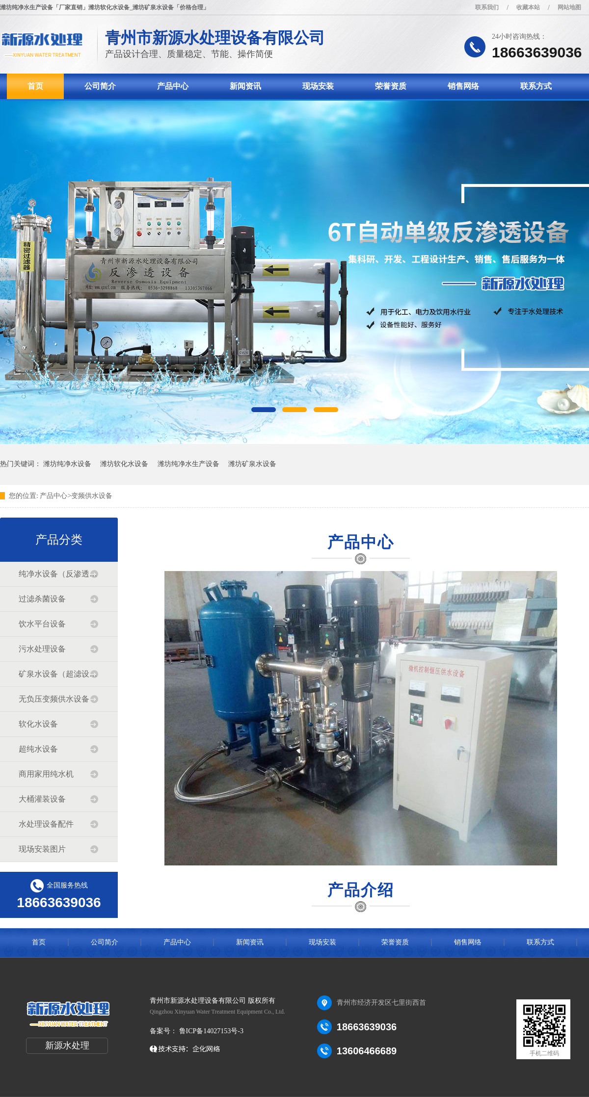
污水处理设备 (42, 649)
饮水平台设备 (42, 624)
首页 (35, 86)
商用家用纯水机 (46, 774)
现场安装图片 (42, 849)
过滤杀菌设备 (42, 599)
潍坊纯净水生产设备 (188, 464)
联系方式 (536, 86)
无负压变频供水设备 (54, 699)
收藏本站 (528, 7)
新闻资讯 (245, 86)
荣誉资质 (390, 86)
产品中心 (172, 86)
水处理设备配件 (46, 824)
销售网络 (463, 86)
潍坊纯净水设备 (67, 464)
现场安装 (318, 86)
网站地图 (569, 7)
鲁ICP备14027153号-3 (210, 1031)
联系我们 (487, 7)
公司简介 (100, 86)
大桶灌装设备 (42, 799)
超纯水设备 (38, 749)
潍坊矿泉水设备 (252, 464)
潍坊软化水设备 (124, 464)
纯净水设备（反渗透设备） (58, 574)
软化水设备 (38, 724)
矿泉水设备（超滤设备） (58, 674)
